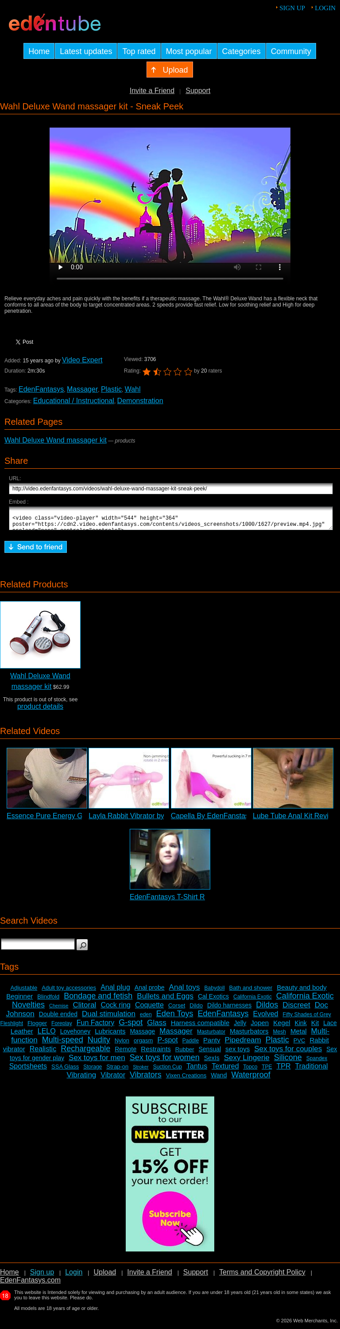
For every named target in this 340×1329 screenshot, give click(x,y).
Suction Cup (167, 1071)
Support (197, 90)
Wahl (133, 389)
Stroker (140, 1070)
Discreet (296, 1009)
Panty (211, 1044)
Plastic (111, 389)
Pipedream (242, 1044)
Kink (301, 1026)
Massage (142, 1035)
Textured (225, 1070)
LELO (47, 1035)
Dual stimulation (108, 1018)
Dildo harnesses (229, 1009)
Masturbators (249, 1035)
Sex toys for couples (288, 1053)
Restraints (156, 1053)
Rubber (184, 1053)
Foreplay (61, 1027)
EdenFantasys (41, 389)
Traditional (311, 1070)
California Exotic (252, 1001)
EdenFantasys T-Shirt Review (176, 901)
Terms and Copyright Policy (262, 1276)
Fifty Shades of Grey (306, 1018)
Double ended (58, 1018)
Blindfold (48, 1000)
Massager (82, 389)
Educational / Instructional (73, 400)
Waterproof (250, 1078)
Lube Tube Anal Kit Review (295, 820)
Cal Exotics (213, 1000)
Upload (104, 1276)
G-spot (131, 1026)
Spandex (316, 1062)
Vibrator (112, 1079)
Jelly (240, 1026)
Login (325, 8)
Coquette (149, 1009)
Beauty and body (302, 991)
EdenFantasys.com (30, 1284)
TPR (284, 1070)
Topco (250, 1071)
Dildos (267, 1008)
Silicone (288, 1061)
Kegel (281, 1026)
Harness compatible (200, 1026)
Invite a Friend (152, 90)
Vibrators (146, 1078)
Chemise (58, 1009)
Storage (92, 1071)
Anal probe (150, 991)
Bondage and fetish (98, 999)
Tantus (196, 1070)
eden (146, 1018)
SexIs (212, 1061)
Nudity (99, 1043)
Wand (219, 1079)
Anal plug (115, 991)
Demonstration (140, 400)
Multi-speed (62, 1043)
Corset (176, 1009)
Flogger (37, 1027)
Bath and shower (251, 991)
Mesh (279, 1036)
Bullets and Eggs (165, 1000)
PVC (299, 1044)
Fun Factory (95, 1026)
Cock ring (115, 1009)
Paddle (190, 1044)
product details (40, 710)
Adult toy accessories (69, 991)
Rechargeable (85, 1052)
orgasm (143, 1044)
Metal (298, 1035)
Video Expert (82, 360)
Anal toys (184, 991)
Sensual (210, 1053)
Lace (329, 1026)
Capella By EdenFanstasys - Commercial (235, 820)
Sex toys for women (165, 1061)
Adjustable (24, 991)
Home (9, 1276)
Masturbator (211, 1036)
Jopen (260, 1026)
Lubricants (110, 1035)
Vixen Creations (186, 1079)
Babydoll (215, 992)
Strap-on (117, 1070)
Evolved (265, 1018)
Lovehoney (75, 1035)
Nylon (122, 1044)
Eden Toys (174, 1017)
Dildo (196, 1009)
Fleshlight (11, 1027)
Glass (156, 1026)
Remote (125, 1053)
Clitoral (84, 1009)
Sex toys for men (97, 1061)
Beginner (19, 1000)
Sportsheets (28, 1070)
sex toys (237, 1053)
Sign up (292, 8)
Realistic (43, 1053)
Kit (315, 1026)
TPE (267, 1071)
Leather (22, 1035)
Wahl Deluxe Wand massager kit (55, 440)
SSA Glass (65, 1070)
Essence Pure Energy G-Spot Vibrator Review (79, 820)
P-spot (167, 1044)
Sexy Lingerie (247, 1061)
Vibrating (82, 1079)
